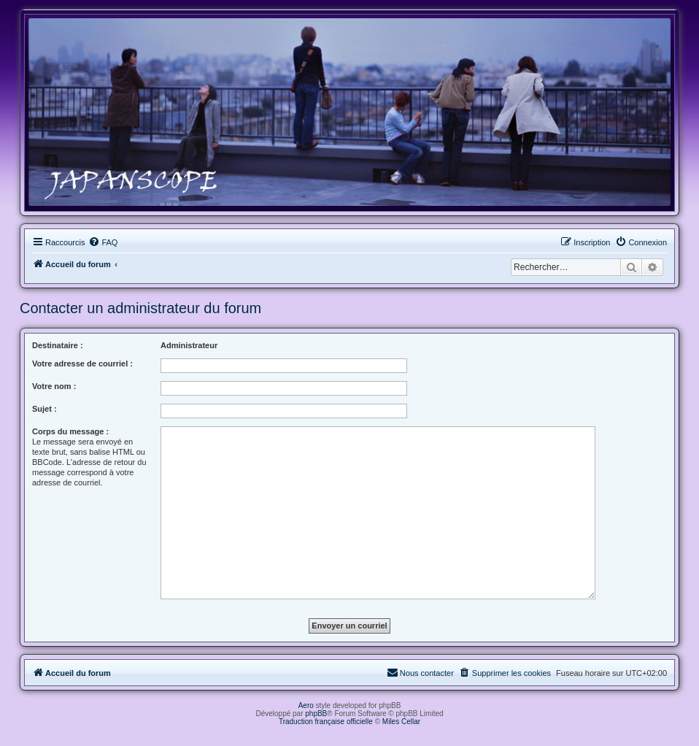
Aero (306, 705)
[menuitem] (102, 242)
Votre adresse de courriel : (82, 363)
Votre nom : (54, 386)
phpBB (316, 714)
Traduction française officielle (326, 722)
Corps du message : (70, 431)
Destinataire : (57, 345)
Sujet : (44, 408)
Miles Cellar (401, 722)
